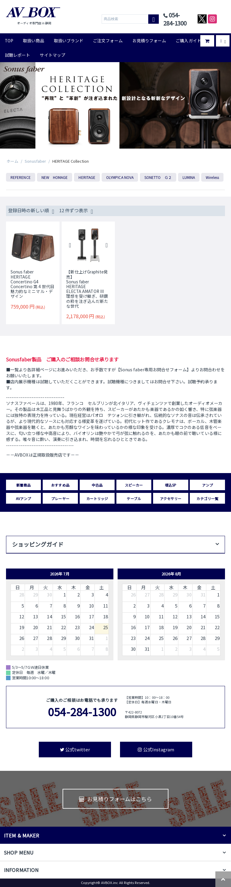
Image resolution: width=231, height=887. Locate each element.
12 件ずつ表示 (76, 211)
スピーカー (134, 484)
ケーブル (134, 498)
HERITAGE (87, 177)
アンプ (207, 484)
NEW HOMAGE (55, 177)
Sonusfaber (35, 161)
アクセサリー (170, 498)
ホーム (12, 161)
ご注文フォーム (108, 41)
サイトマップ (52, 55)
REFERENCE (21, 177)
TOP (9, 41)
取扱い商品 (33, 41)
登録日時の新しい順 (31, 211)
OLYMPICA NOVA (120, 177)
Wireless (212, 177)
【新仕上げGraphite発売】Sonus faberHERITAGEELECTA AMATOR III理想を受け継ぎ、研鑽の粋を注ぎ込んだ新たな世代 (87, 288)
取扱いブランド (69, 41)
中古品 (97, 484)
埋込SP (170, 484)
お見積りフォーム (149, 41)
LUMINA (189, 177)
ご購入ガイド (188, 41)
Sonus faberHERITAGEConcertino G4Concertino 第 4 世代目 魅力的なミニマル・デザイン (33, 283)
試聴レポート (17, 55)
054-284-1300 (82, 711)
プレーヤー (60, 498)
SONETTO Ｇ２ (158, 177)
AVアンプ (23, 498)
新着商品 (23, 484)
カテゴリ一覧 (207, 498)
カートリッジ (97, 498)
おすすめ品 (60, 484)
